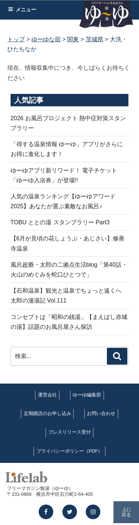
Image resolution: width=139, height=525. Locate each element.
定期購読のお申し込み (47, 413)
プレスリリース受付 (69, 432)
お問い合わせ (101, 413)
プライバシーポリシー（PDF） (69, 451)
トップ (16, 39)
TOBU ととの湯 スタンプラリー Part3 (60, 222)
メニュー (22, 9)
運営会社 (47, 394)
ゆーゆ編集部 (87, 394)
